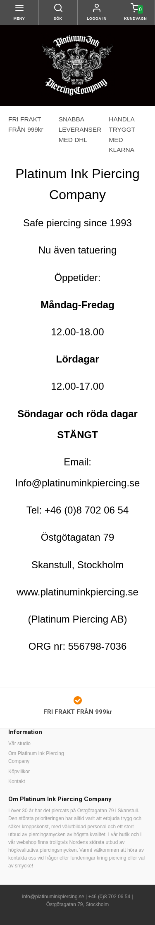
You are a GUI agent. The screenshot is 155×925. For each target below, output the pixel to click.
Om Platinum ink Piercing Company (36, 757)
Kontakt (16, 781)
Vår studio (19, 743)
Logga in (97, 18)
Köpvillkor (19, 771)
